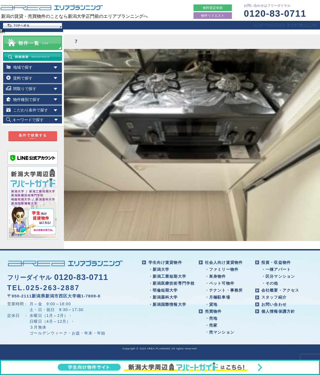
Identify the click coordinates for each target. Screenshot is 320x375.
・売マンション (219, 332)
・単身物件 (215, 276)
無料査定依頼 (213, 8)
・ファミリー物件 (222, 269)
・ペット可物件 (219, 283)
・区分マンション (278, 276)
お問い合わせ (274, 304)
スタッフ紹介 (274, 297)
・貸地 (211, 304)
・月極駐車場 (217, 297)
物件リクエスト (212, 16)
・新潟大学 (159, 269)
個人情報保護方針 (278, 311)
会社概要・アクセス (280, 290)
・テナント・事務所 (224, 290)
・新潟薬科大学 (163, 297)
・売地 (211, 318)
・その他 (269, 283)
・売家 (211, 325)
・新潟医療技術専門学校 (171, 283)
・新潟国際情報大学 (167, 304)
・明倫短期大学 (163, 290)
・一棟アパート (276, 269)
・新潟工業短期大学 (167, 276)
